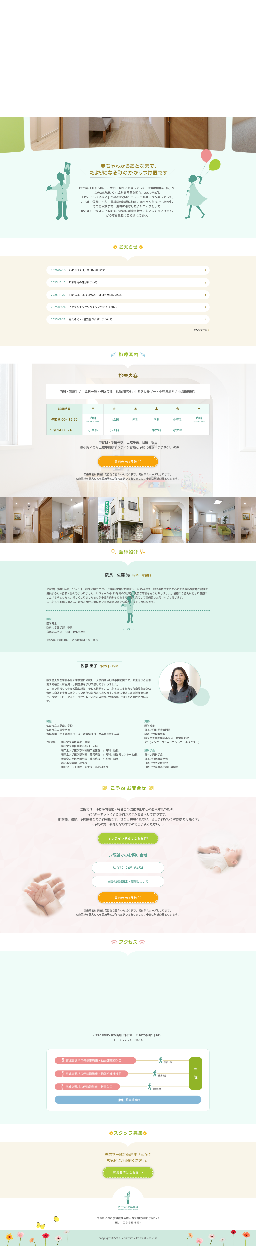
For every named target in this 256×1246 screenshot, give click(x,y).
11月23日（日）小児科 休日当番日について (86, 295)
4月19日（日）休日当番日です (78, 270)
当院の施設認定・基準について (128, 883)
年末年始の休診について (74, 282)
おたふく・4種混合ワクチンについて (81, 319)
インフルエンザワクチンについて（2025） (85, 307)
